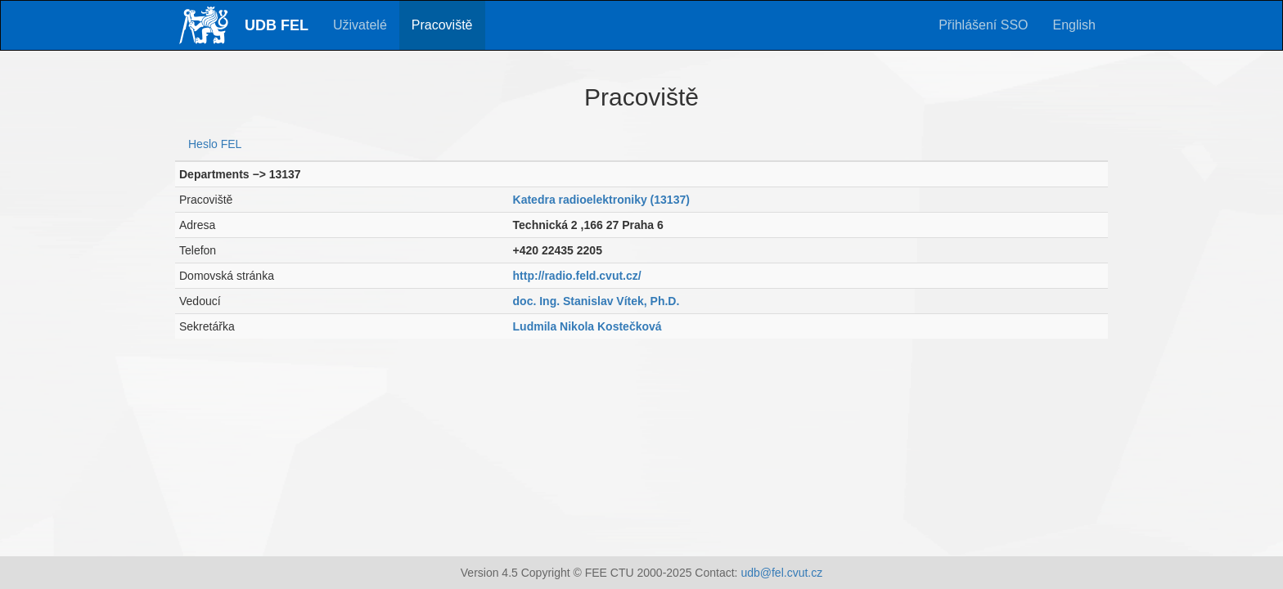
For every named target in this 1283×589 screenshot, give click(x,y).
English (1074, 25)
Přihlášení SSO (983, 25)
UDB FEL (276, 25)
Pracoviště (442, 25)
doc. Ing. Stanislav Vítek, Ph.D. (596, 301)
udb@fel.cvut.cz (781, 572)
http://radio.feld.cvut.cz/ (577, 275)
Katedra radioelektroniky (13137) (601, 199)
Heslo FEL (214, 144)
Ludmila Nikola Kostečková (587, 326)
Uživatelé (360, 25)
